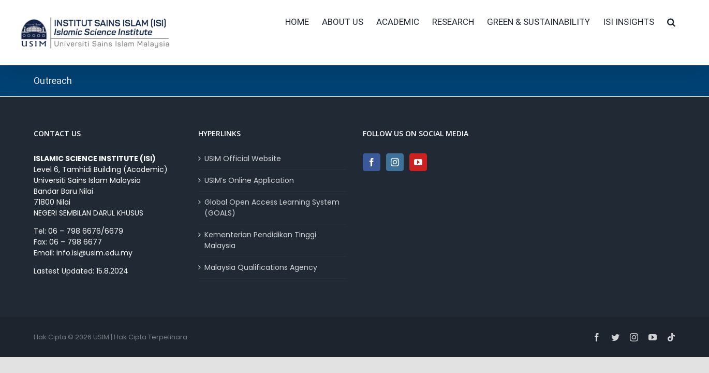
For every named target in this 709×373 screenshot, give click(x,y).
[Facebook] (371, 162)
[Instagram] (395, 162)
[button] (684, 22)
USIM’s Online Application (249, 180)
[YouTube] (418, 162)
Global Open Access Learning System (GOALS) (271, 207)
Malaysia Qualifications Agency (260, 267)
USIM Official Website (242, 158)
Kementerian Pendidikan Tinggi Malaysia (260, 240)
